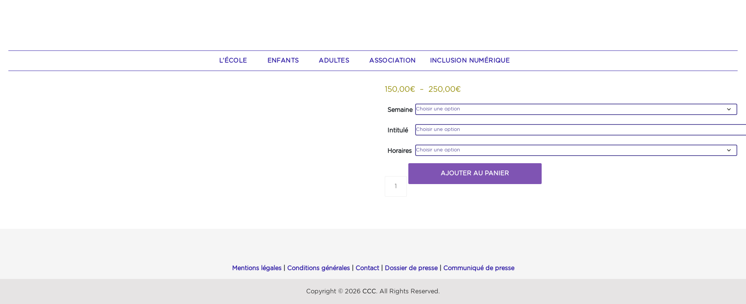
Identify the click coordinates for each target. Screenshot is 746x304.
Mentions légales (256, 268)
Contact (367, 268)
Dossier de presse (411, 268)
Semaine (400, 110)
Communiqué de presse (478, 268)
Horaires (399, 151)
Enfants (287, 61)
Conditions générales (318, 268)
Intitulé (397, 131)
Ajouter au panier (475, 173)
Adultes (338, 61)
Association (392, 61)
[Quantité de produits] (396, 186)
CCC (369, 291)
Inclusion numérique (470, 61)
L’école (237, 61)
